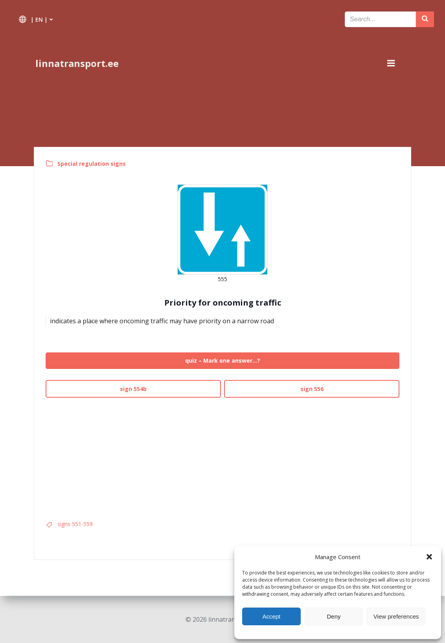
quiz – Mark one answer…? (222, 361)
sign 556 (311, 389)
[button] (429, 557)
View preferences (396, 616)
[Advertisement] (222, 456)
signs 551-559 (75, 524)
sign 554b (133, 389)
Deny (333, 616)
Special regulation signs (92, 163)
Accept (271, 616)
